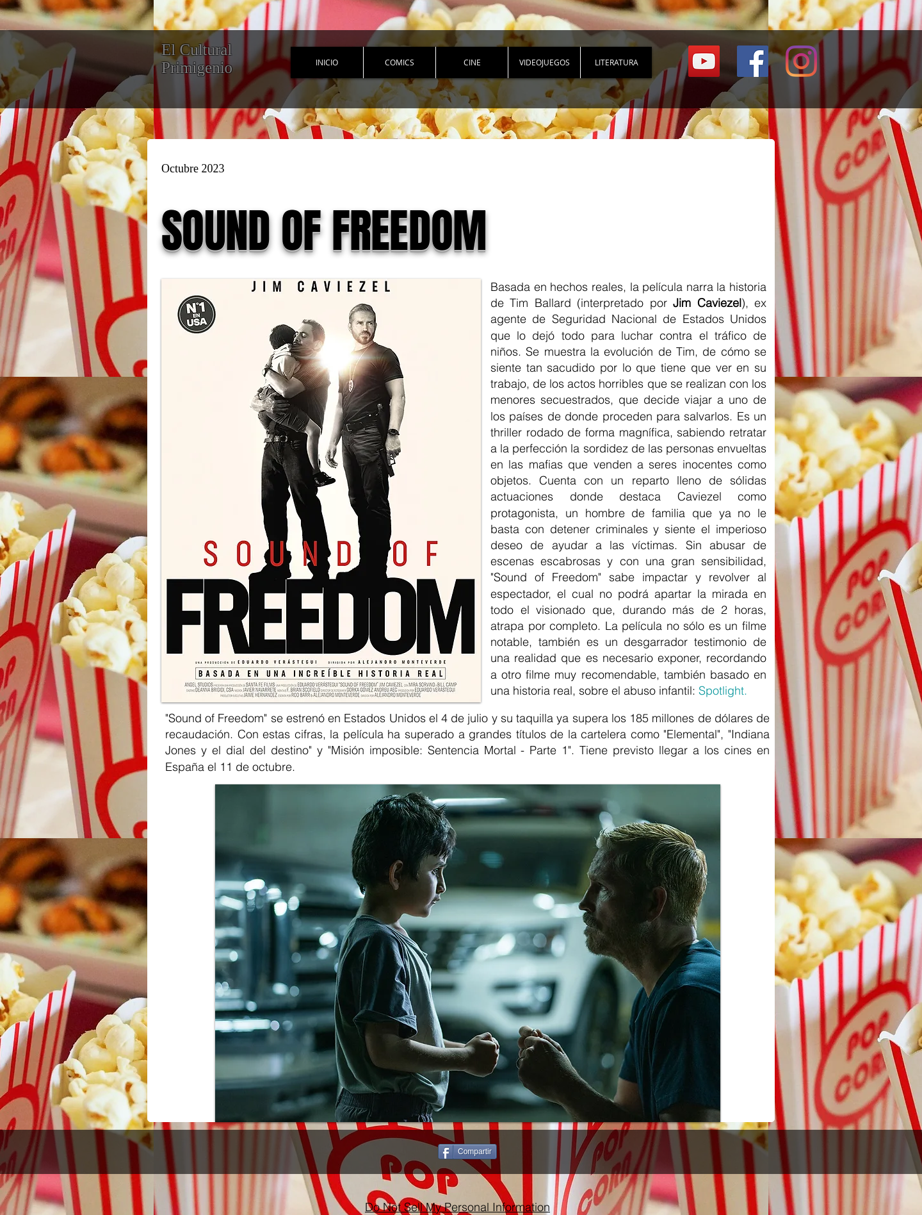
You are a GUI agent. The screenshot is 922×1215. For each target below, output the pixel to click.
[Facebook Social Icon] (752, 61)
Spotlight (721, 690)
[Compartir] (467, 1151)
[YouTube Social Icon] (704, 61)
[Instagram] (801, 61)
